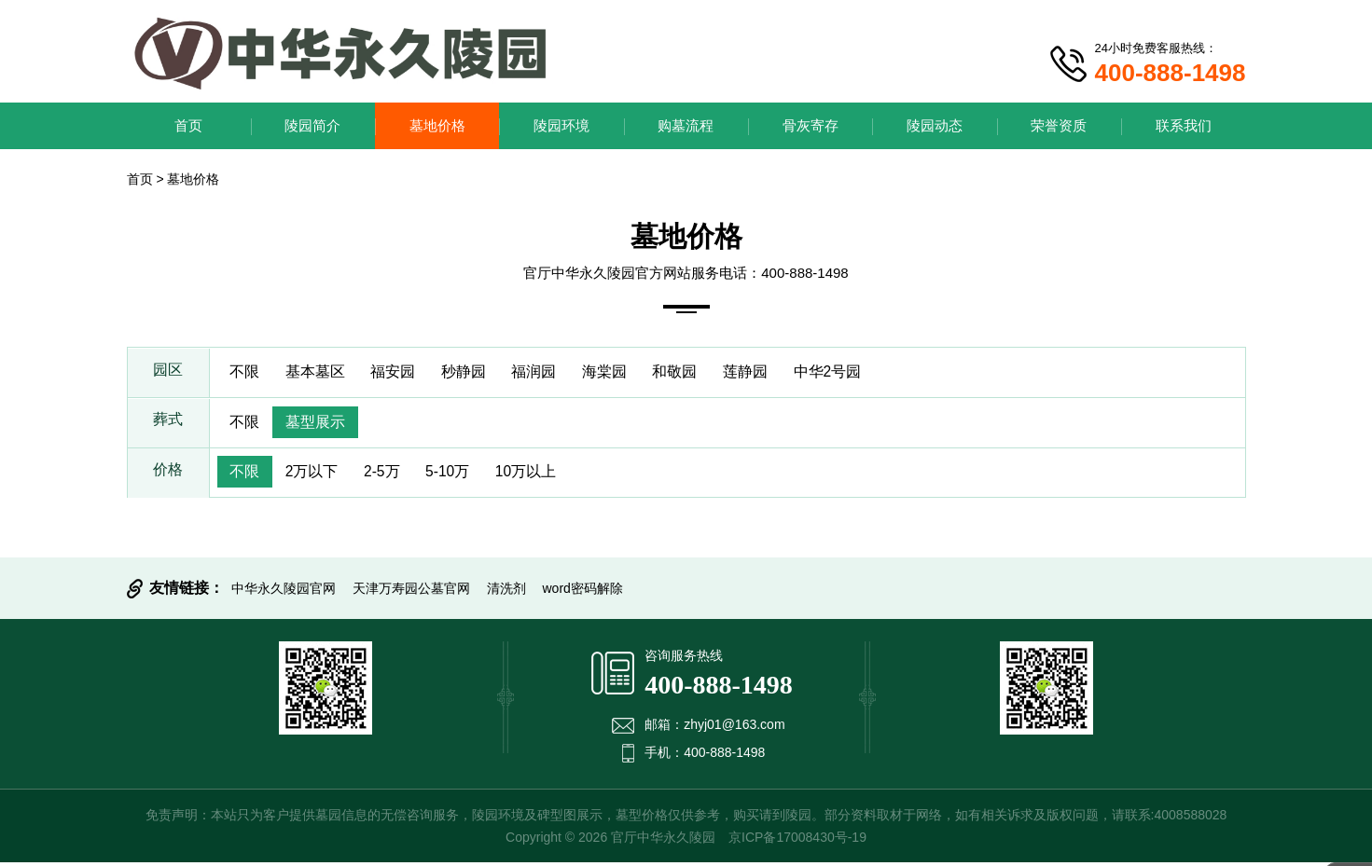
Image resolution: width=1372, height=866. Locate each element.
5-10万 (457, 475)
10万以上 (538, 475)
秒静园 (472, 372)
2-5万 (387, 475)
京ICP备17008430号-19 (797, 840)
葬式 (168, 424)
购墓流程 (686, 125)
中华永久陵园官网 (283, 591)
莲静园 (763, 372)
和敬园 (690, 372)
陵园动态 (935, 125)
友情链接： (186, 591)
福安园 (399, 372)
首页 (188, 125)
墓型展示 (319, 424)
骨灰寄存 (810, 125)
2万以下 (315, 475)
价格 (168, 475)
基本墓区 (319, 372)
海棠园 (617, 372)
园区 (168, 372)
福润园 (544, 372)
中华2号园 (847, 372)
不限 (246, 372)
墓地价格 (437, 125)
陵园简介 (312, 125)
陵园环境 (561, 125)
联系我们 (1184, 125)
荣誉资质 (1059, 125)
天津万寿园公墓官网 (411, 591)
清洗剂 (506, 591)
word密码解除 (583, 591)
